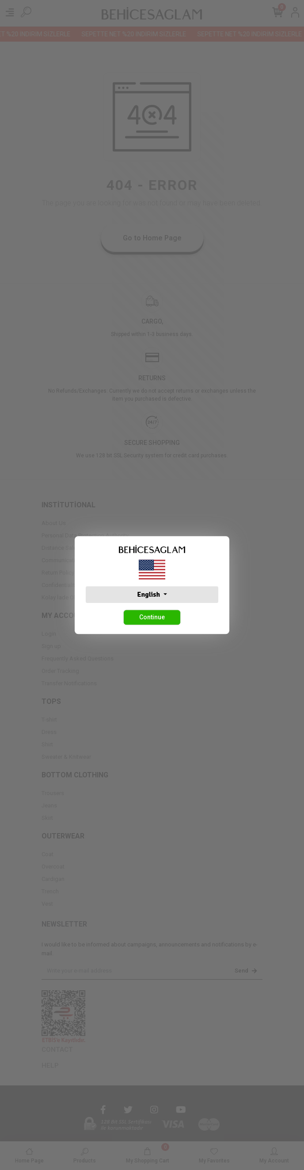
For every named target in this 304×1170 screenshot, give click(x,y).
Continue (152, 617)
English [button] (149, 594)
